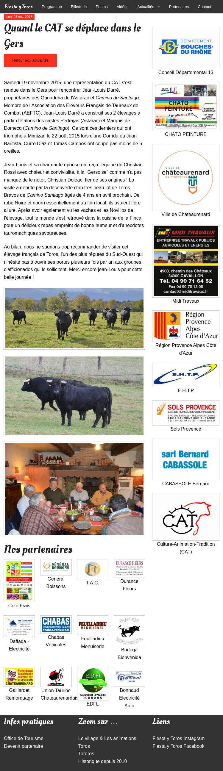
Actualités (145, 6)
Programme (52, 6)
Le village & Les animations (107, 738)
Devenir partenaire (23, 746)
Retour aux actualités (30, 60)
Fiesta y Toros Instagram (178, 738)
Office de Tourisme (23, 738)
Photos (101, 6)
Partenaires (179, 6)
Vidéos (123, 6)
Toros (84, 746)
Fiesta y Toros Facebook (178, 746)
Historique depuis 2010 (102, 761)
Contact (204, 6)
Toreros (86, 753)
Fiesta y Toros (18, 6)
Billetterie (79, 6)
